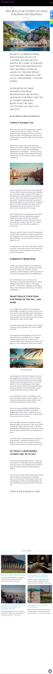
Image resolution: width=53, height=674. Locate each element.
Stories (6, 7)
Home (2, 7)
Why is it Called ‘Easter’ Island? (13, 575)
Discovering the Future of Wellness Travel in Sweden (38, 576)
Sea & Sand (26, 17)
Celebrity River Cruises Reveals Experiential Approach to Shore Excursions (13, 607)
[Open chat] (50, 671)
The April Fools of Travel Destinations (37, 606)
